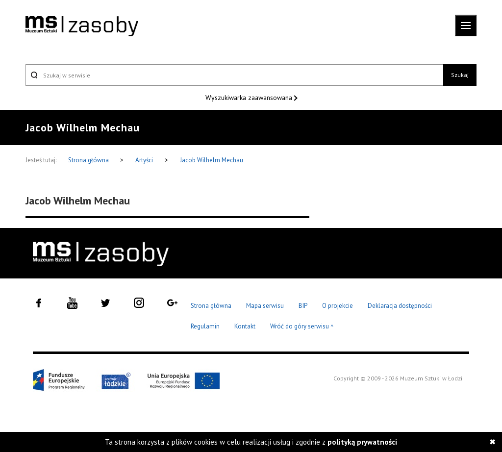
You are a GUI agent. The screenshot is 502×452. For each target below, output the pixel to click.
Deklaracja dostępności (400, 305)
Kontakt (244, 326)
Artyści (144, 160)
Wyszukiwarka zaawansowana (249, 97)
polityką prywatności (362, 442)
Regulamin (205, 326)
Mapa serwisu (265, 305)
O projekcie (337, 305)
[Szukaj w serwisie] (234, 75)
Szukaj (460, 74)
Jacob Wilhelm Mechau (211, 160)
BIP (303, 305)
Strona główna (89, 160)
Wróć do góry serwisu (302, 326)
